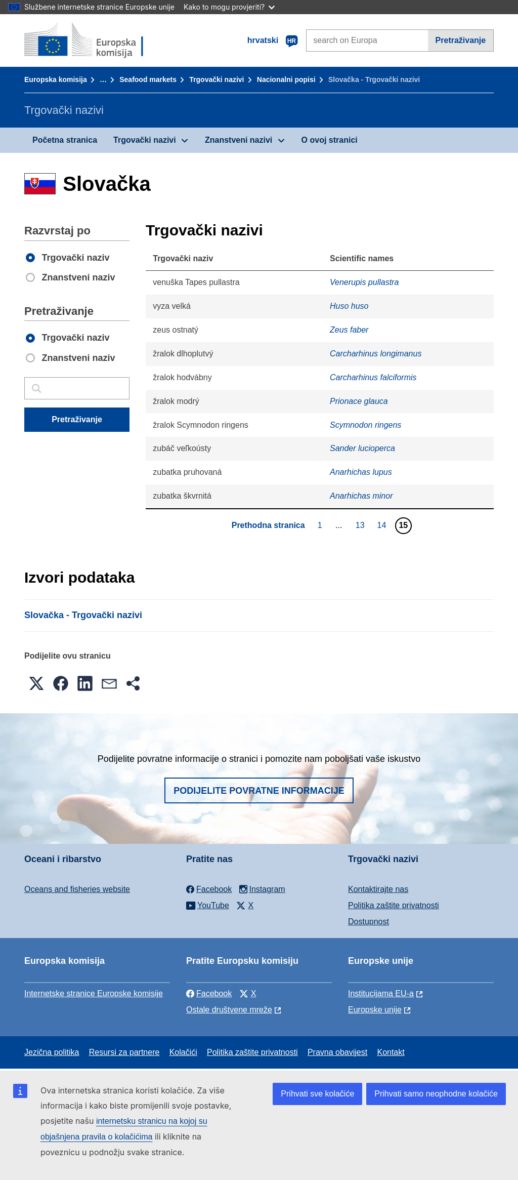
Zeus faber (349, 329)
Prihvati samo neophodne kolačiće (436, 1093)
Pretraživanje (461, 40)
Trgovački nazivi (216, 79)
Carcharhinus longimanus (375, 353)
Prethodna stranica (268, 525)
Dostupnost (368, 921)
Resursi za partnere (124, 1052)
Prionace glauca (359, 401)
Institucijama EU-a (381, 993)
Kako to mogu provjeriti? (229, 7)
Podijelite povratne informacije (259, 791)
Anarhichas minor (361, 496)
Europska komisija (55, 79)
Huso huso (349, 306)
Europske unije (375, 1009)
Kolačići (183, 1052)
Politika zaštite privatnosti (393, 905)
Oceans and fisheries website (77, 889)
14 (383, 525)
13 (361, 525)
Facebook (209, 993)
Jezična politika (51, 1052)
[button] (36, 683)
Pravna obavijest (337, 1052)
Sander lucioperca (362, 448)
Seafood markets (148, 79)
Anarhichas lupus (361, 472)
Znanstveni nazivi (238, 140)
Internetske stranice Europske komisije (93, 993)
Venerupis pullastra (364, 282)
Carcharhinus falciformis (373, 377)
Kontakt (390, 1052)
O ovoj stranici (329, 140)
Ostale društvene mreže (229, 1009)
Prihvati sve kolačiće (317, 1093)
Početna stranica (64, 140)
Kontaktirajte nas (378, 889)
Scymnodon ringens (365, 425)
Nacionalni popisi (286, 79)
